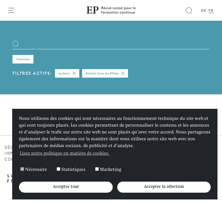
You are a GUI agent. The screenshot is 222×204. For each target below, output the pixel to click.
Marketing (108, 169)
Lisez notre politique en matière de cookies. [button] (64, 154)
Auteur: (67, 73)
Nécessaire (33, 169)
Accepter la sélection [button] (164, 187)
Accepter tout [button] (66, 187)
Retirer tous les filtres (105, 73)
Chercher (23, 59)
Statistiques (71, 169)
